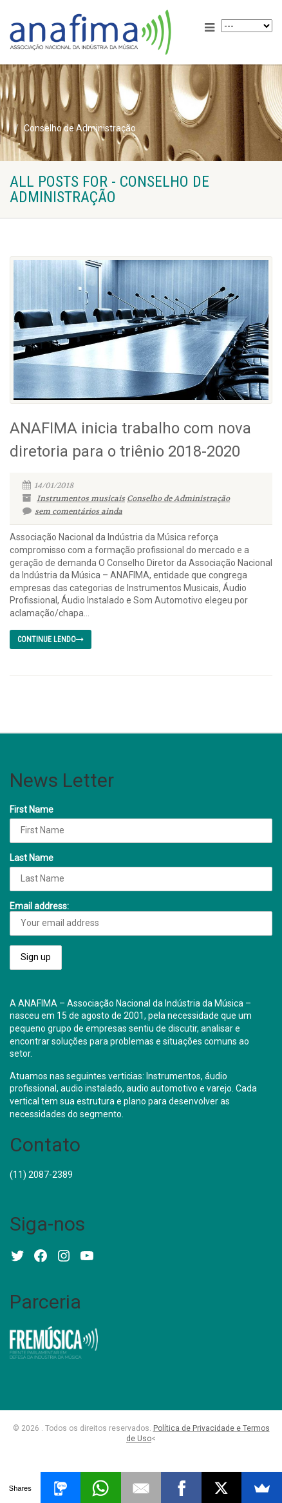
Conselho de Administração (178, 498)
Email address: (141, 918)
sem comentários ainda (72, 511)
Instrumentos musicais (81, 498)
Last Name (31, 858)
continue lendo (50, 639)
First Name (31, 809)
